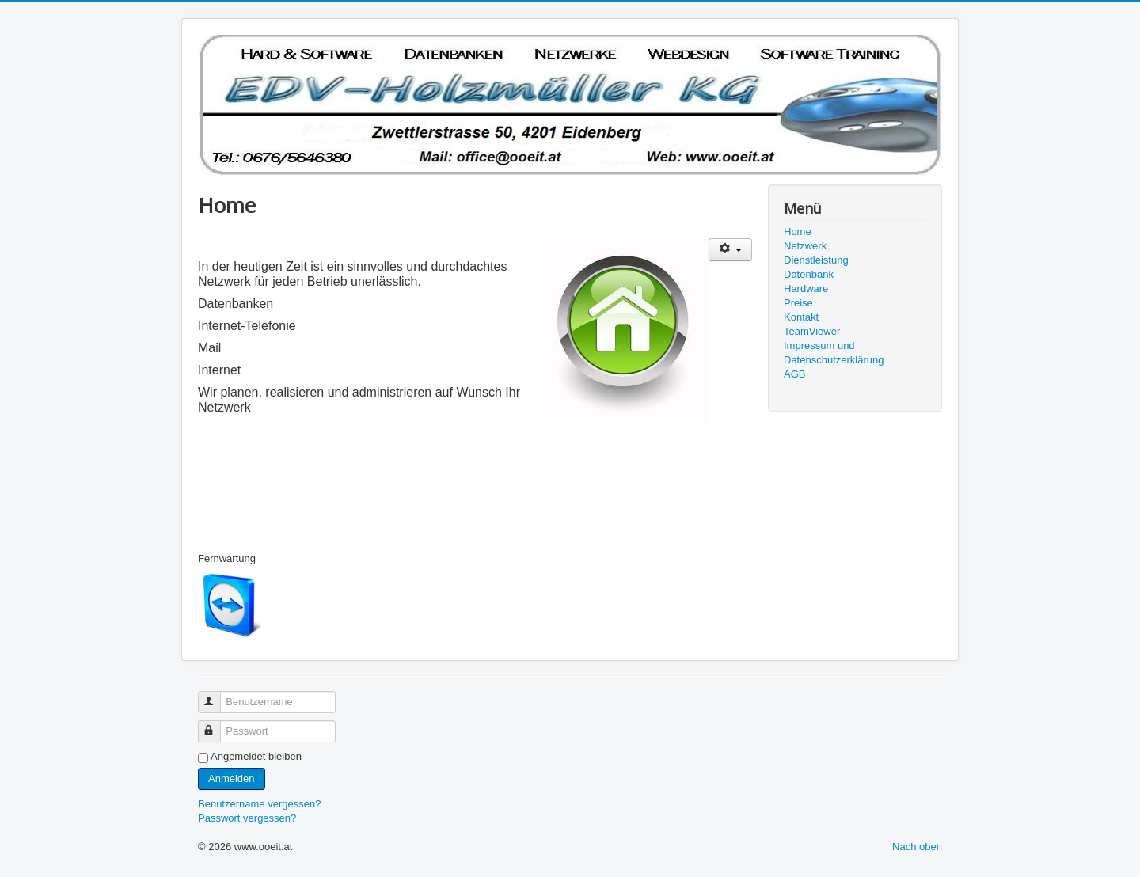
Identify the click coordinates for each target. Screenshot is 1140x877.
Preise (798, 303)
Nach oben (917, 846)
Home (797, 231)
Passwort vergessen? (247, 818)
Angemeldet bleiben (256, 756)
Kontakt (801, 317)
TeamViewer (812, 331)
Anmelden (231, 778)
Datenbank (809, 274)
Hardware (806, 288)
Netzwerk (805, 246)
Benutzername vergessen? (259, 804)
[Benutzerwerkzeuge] (730, 249)
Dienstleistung (816, 260)
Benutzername (216, 695)
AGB (794, 374)
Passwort (216, 724)
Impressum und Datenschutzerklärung (834, 353)
